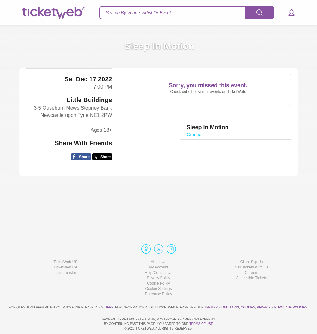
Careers (251, 254)
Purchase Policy (158, 276)
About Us (158, 243)
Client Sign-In (251, 243)
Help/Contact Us (158, 254)
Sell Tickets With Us (251, 249)
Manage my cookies (158, 270)
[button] (288, 12)
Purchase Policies (290, 289)
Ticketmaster (65, 254)
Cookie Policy (158, 265)
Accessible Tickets (251, 260)
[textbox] (186, 12)
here (109, 289)
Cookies (248, 289)
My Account (158, 249)
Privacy (264, 289)
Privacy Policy (158, 260)
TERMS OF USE (201, 323)
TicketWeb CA (65, 249)
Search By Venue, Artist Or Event (138, 12)
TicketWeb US (65, 243)
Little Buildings (89, 141)
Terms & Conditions (221, 289)
